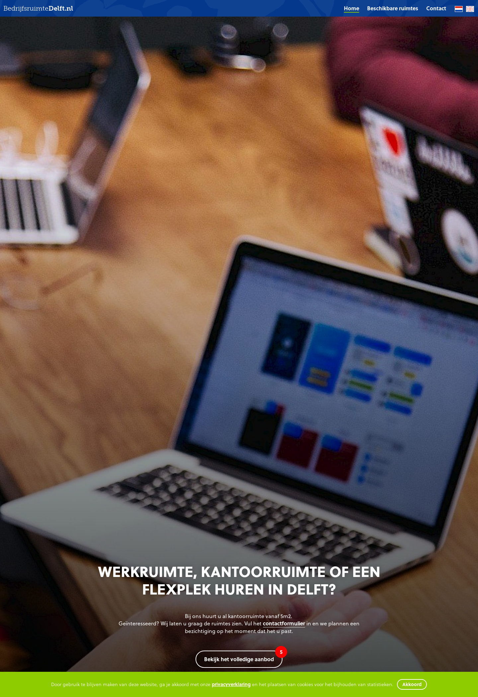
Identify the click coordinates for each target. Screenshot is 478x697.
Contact (436, 8)
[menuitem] (351, 8)
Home (351, 8)
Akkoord (412, 684)
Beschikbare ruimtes (392, 8)
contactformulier (284, 623)
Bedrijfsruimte (38, 8)
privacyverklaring (231, 684)
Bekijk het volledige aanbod (243, 657)
